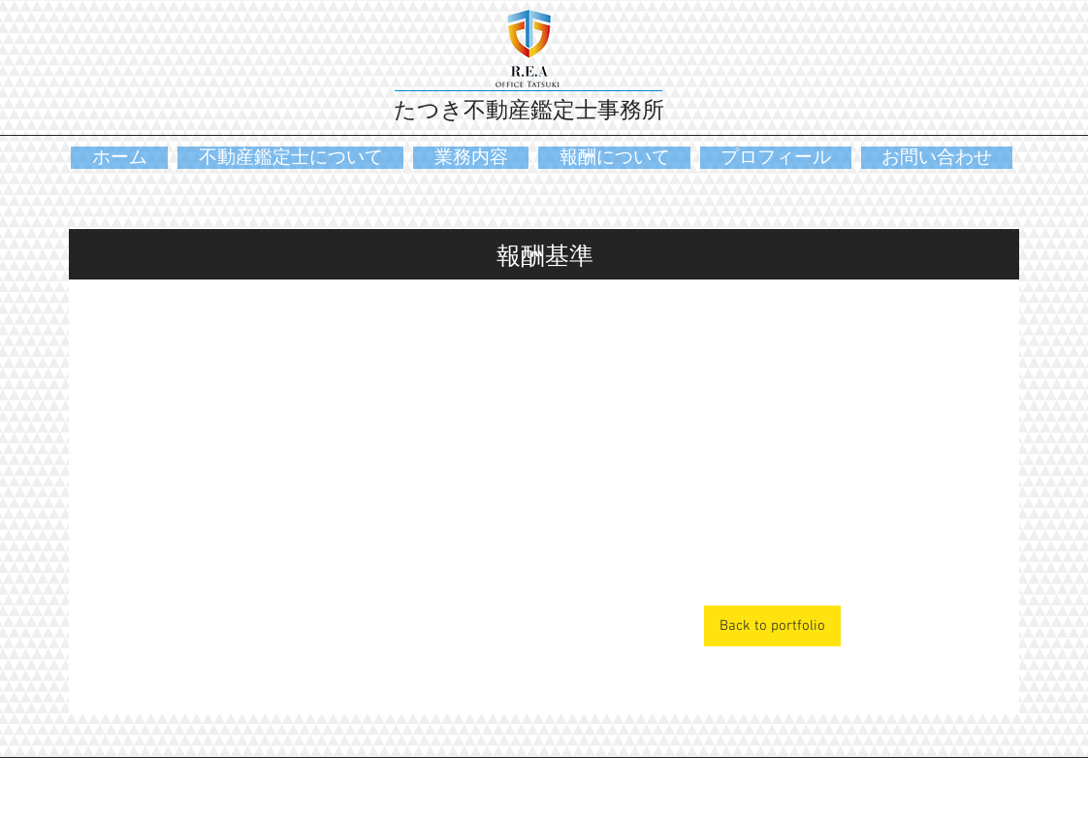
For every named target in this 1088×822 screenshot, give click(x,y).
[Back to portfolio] (772, 626)
